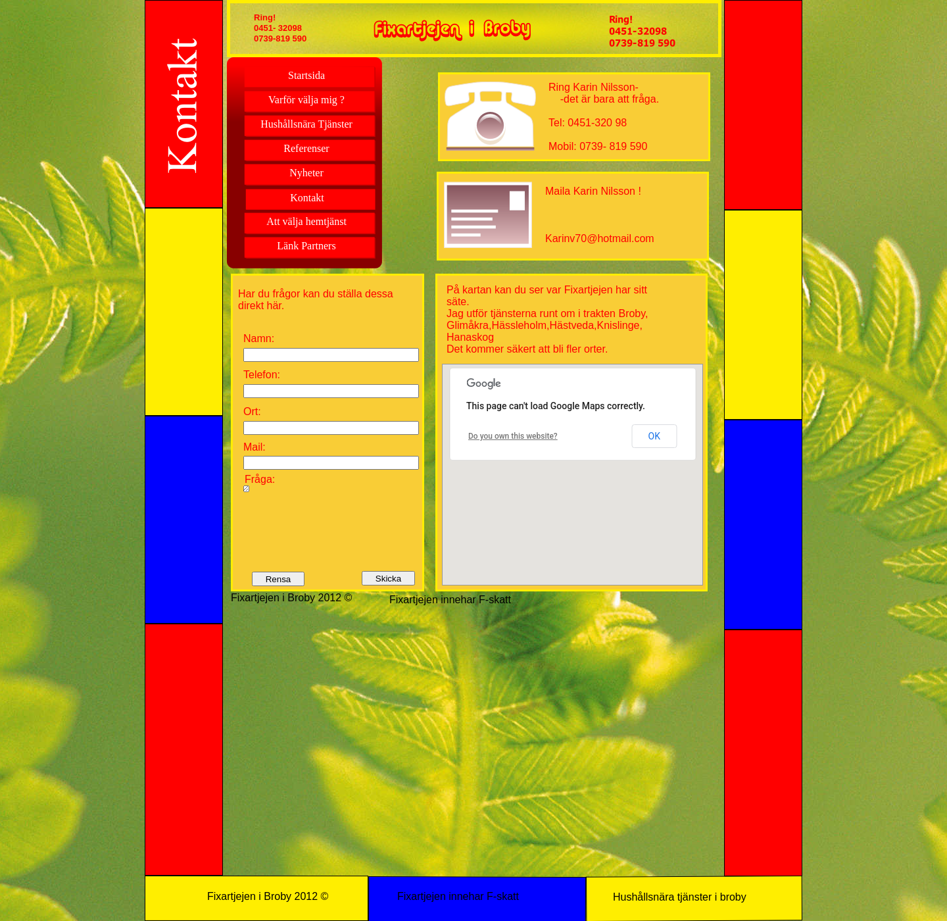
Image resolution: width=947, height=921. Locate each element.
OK (654, 436)
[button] (577, 461)
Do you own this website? (513, 436)
